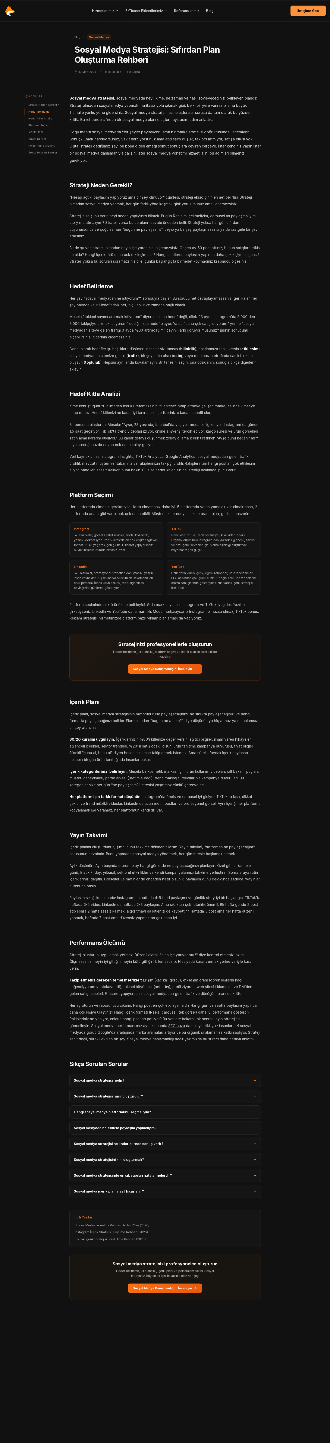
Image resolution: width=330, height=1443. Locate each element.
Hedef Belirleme (39, 111)
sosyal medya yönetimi (166, 153)
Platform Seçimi (38, 125)
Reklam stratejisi (83, 618)
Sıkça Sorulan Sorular (42, 152)
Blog (210, 11)
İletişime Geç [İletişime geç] (308, 11)
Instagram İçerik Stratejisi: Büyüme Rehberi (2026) (111, 1232)
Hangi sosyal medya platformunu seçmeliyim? (165, 1112)
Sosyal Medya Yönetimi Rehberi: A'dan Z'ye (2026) (112, 1225)
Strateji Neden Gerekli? (43, 104)
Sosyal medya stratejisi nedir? (165, 1080)
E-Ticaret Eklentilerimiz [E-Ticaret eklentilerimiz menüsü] (146, 11)
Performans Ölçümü (41, 145)
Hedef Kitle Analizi (40, 118)
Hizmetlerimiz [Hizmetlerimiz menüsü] (105, 11)
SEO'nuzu (176, 1026)
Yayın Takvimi (37, 138)
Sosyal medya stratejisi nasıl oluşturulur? (165, 1096)
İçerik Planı (35, 132)
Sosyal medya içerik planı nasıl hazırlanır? (165, 1191)
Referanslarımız (186, 11)
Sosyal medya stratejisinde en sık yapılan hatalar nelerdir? (165, 1175)
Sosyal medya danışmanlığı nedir (155, 1039)
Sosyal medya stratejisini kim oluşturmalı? (165, 1160)
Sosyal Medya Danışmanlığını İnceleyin (165, 669)
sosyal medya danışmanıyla (99, 153)
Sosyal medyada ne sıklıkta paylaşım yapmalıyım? (165, 1128)
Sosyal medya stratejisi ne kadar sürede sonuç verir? (165, 1144)
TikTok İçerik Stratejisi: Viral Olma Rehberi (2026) (110, 1239)
